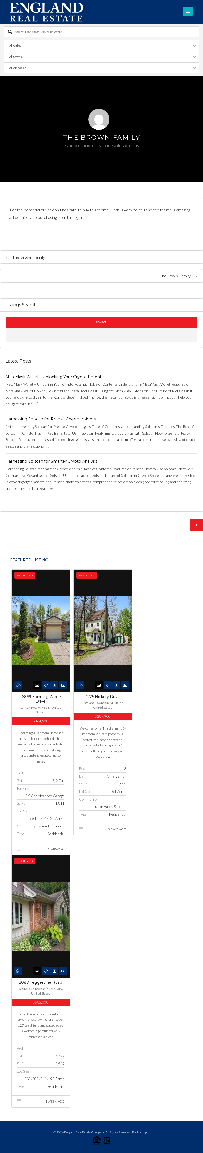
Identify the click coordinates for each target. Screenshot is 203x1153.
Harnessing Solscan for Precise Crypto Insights (51, 419)
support (74, 146)
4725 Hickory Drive (102, 696)
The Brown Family (25, 257)
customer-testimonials (98, 146)
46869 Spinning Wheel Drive (41, 699)
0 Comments (130, 146)
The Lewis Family (178, 275)
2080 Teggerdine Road (40, 982)
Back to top (139, 1132)
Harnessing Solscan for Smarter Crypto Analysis (51, 461)
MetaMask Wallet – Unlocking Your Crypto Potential (55, 376)
